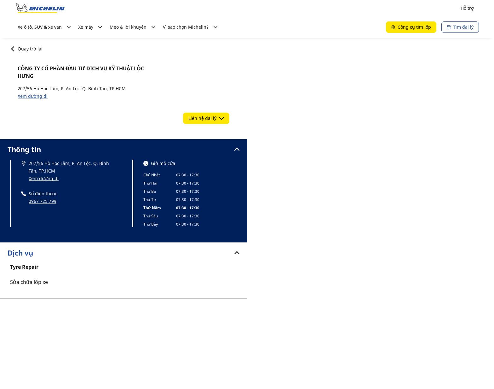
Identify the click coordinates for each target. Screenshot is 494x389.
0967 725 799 (42, 201)
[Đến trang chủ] (40, 8)
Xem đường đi (33, 96)
